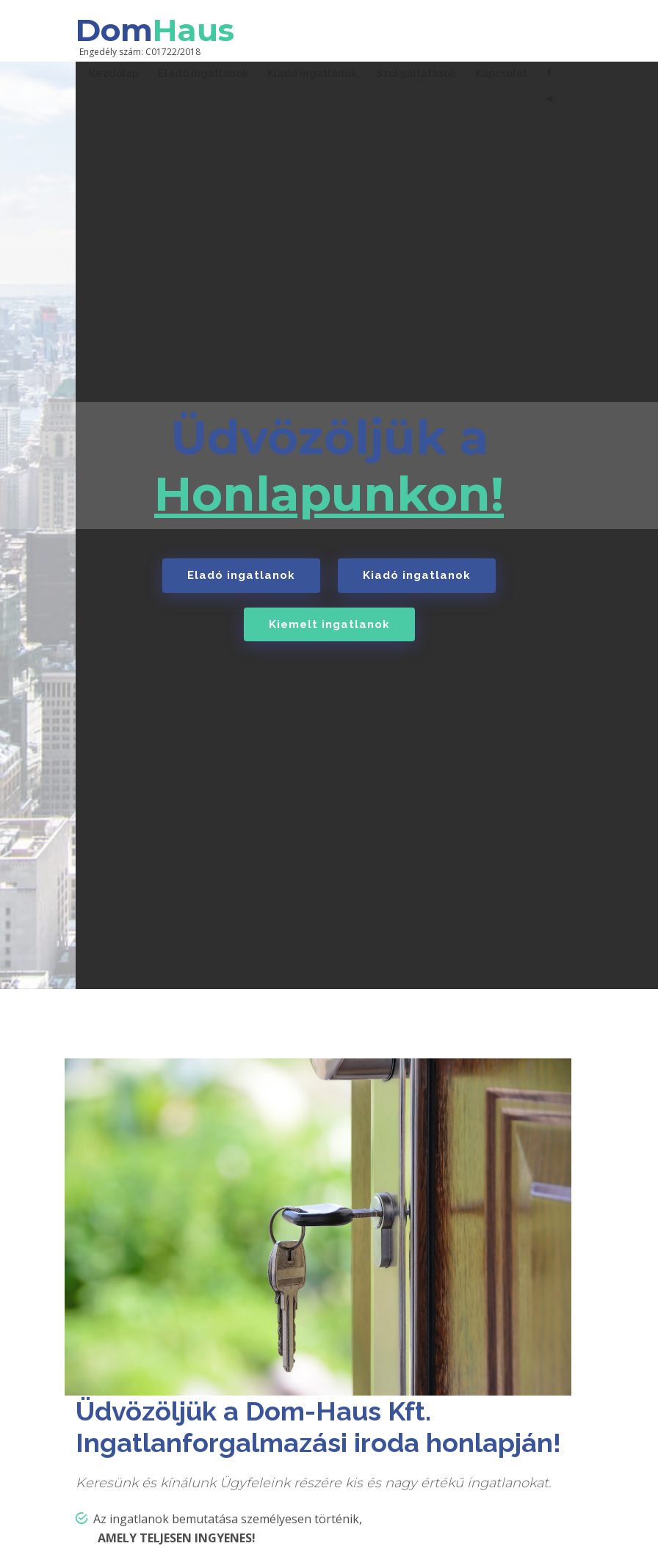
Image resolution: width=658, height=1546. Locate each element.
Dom (155, 30)
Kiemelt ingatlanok (329, 624)
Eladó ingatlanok (241, 575)
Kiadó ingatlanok (417, 575)
